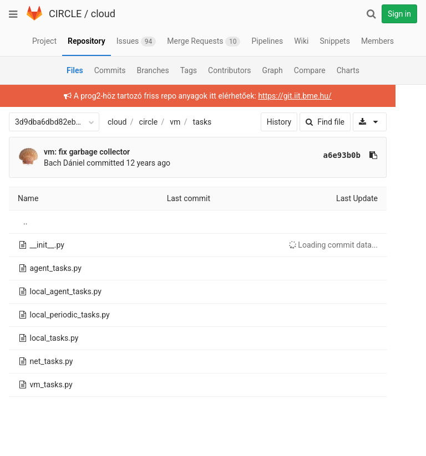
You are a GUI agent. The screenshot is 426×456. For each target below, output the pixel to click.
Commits (110, 70)
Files (75, 70)
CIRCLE (65, 13)
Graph (272, 70)
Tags (188, 70)
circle (148, 121)
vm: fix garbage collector (87, 151)
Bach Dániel (64, 162)
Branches (153, 70)
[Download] (366, 121)
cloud (103, 13)
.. (25, 221)
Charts (348, 70)
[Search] (371, 14)
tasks (202, 121)
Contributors (229, 70)
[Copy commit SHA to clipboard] (369, 155)
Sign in (399, 13)
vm (175, 121)
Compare (310, 70)
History (275, 121)
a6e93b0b (338, 155)
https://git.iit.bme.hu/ (292, 95)
